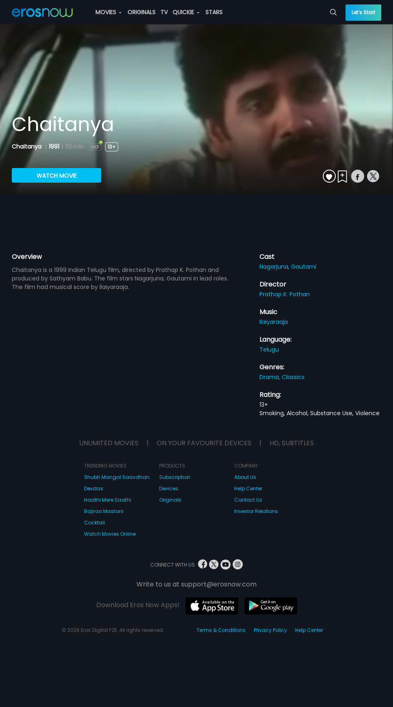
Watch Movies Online (110, 533)
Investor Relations (256, 511)
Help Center (248, 488)
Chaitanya (27, 146)
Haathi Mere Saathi (107, 499)
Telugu (269, 349)
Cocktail (94, 522)
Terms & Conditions (221, 630)
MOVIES (108, 12)
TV (164, 12)
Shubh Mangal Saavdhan (116, 477)
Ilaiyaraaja (273, 322)
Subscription (174, 477)
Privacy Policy (270, 630)
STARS (213, 12)
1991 (54, 146)
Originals (170, 499)
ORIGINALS (141, 12)
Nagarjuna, (275, 267)
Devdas (93, 488)
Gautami (303, 267)
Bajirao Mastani (103, 511)
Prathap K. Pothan (284, 294)
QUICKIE (186, 12)
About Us (245, 477)
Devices (168, 488)
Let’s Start (363, 12)
